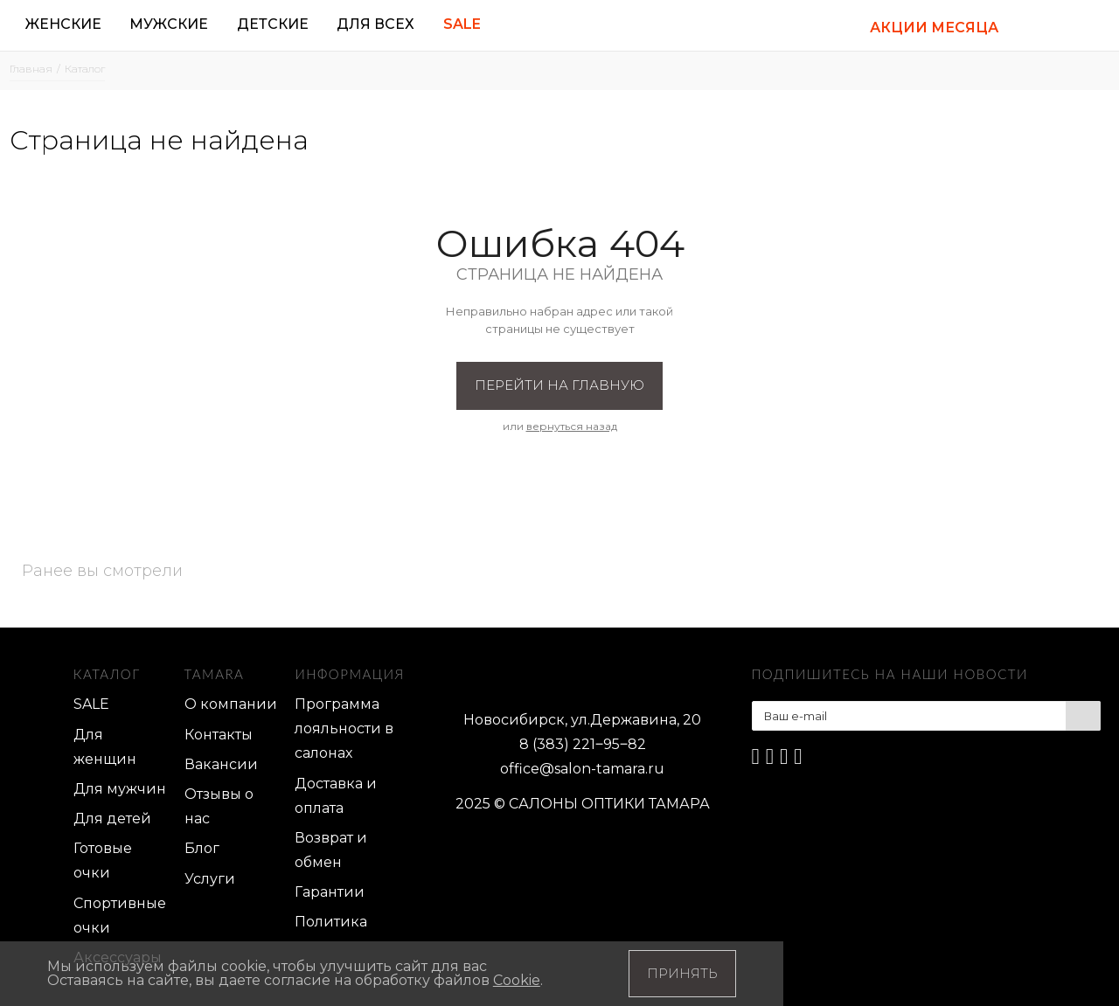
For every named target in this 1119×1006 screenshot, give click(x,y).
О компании (230, 704)
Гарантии (330, 892)
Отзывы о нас (219, 806)
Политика (331, 921)
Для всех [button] (375, 24)
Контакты (218, 734)
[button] (1035, 25)
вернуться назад (571, 426)
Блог (201, 848)
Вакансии (221, 764)
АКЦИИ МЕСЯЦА (934, 27)
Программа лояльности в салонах (344, 728)
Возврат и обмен (331, 850)
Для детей (112, 818)
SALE (91, 704)
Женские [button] (63, 24)
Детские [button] (273, 24)
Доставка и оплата (336, 795)
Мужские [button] (168, 24)
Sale (462, 24)
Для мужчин (119, 789)
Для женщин (104, 746)
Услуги (209, 879)
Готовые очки (102, 860)
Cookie (516, 980)
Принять (682, 973)
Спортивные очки (119, 915)
